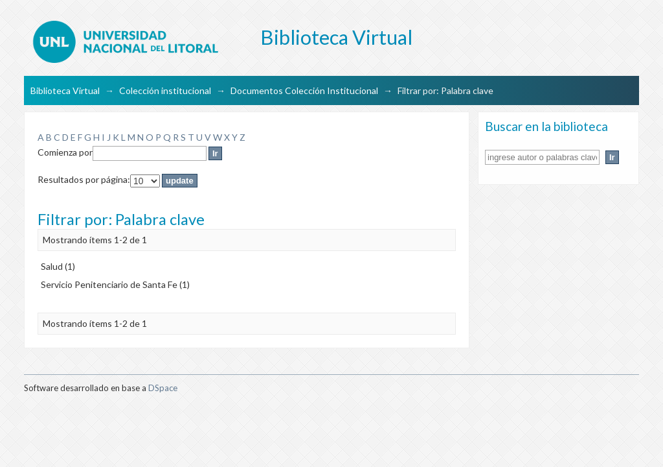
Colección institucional (165, 90)
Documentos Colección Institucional (304, 90)
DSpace (162, 388)
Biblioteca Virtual (65, 90)
